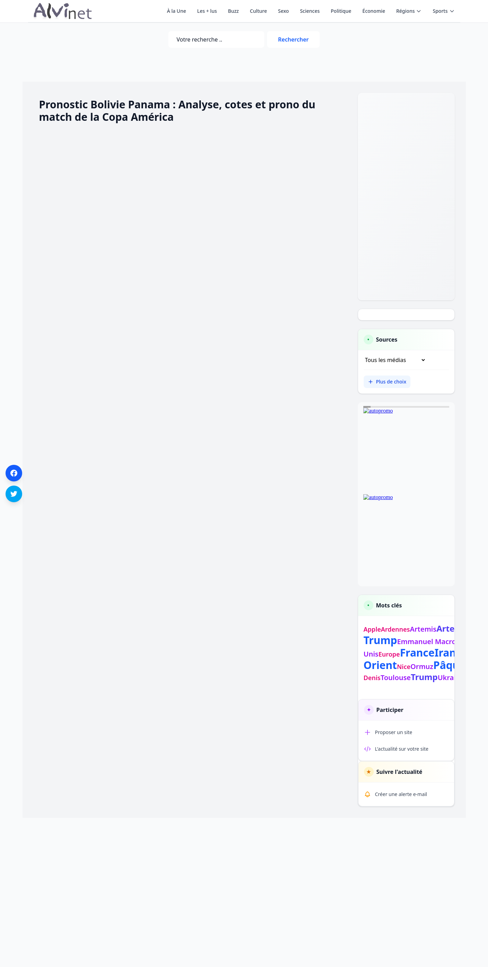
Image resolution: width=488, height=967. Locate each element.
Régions (409, 11)
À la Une (176, 11)
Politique (341, 11)
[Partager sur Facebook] (14, 473)
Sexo (283, 11)
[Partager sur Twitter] (14, 494)
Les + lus (207, 11)
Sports (443, 11)
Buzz (233, 11)
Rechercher (293, 39)
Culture (258, 11)
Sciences (310, 11)
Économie (373, 11)
